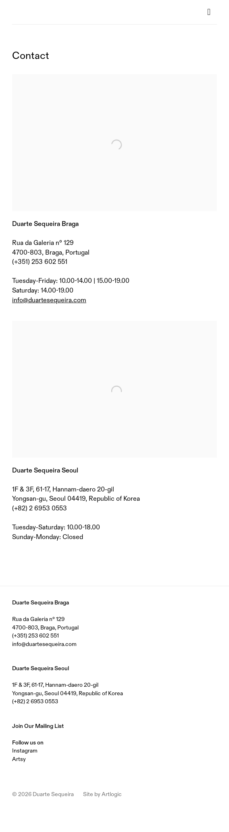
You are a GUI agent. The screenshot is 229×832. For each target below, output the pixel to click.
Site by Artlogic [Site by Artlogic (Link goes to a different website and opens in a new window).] (102, 794)
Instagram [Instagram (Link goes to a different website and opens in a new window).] (24, 750)
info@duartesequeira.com (49, 300)
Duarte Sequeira (44, 12)
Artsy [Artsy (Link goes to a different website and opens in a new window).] (19, 759)
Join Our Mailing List (38, 726)
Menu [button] (211, 12)
